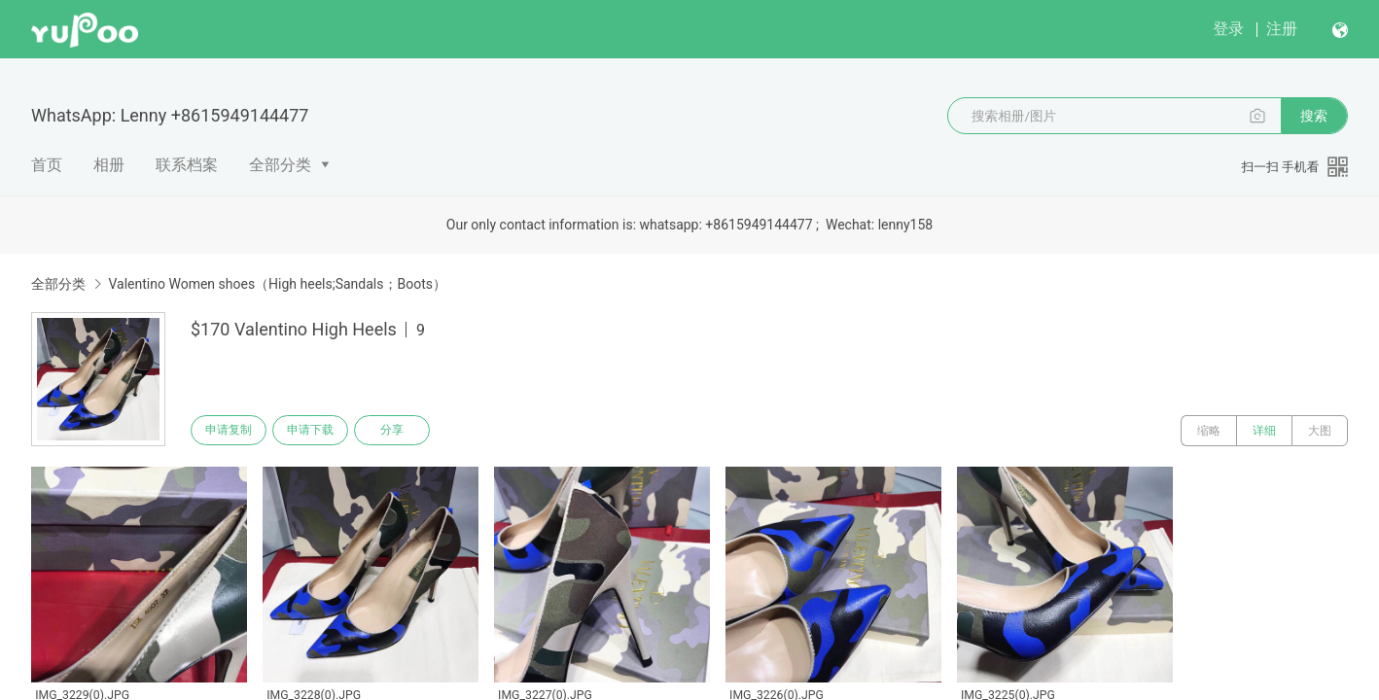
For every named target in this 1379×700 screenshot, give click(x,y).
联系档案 (187, 165)
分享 (406, 431)
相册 (108, 165)
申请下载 (319, 431)
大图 (1319, 431)
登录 (1228, 28)
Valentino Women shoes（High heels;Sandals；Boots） (277, 284)
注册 (1281, 28)
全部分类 (280, 165)
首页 (46, 165)
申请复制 (231, 431)
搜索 (1313, 115)
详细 (1264, 431)
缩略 (1208, 431)
